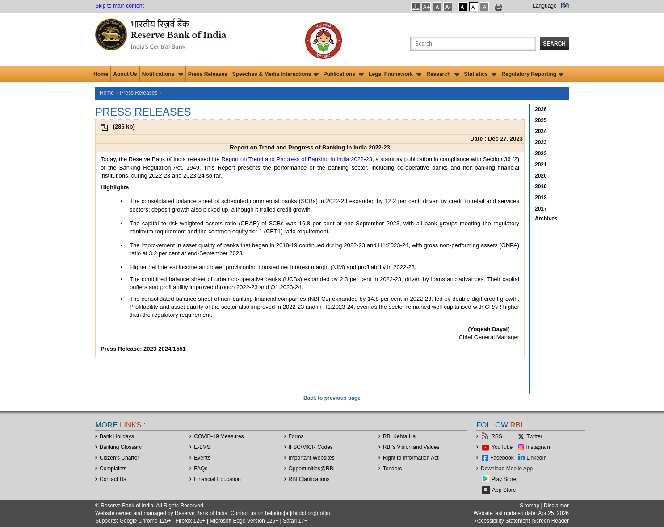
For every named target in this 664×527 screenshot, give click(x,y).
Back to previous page (332, 398)
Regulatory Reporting (532, 74)
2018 (541, 198)
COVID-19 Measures (219, 436)
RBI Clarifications (309, 479)
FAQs (200, 468)
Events (202, 458)
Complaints (113, 468)
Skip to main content (119, 6)
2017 (541, 209)
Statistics (480, 74)
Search (554, 44)
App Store (504, 490)
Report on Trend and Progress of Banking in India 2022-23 (296, 159)
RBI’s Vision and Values (411, 447)
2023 (541, 142)
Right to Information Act (411, 458)
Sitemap (529, 505)
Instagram (538, 447)
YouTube (502, 447)
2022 (541, 153)
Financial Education (217, 479)
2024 (541, 131)
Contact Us (113, 479)
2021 (541, 165)
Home (100, 74)
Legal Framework (395, 74)
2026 (541, 109)
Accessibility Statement (502, 521)
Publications (344, 74)
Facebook (502, 458)
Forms (296, 436)
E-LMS (202, 447)
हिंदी (565, 6)
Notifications (162, 74)
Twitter (534, 436)
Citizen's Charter (119, 458)
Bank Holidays (117, 436)
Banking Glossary (121, 447)
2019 (541, 186)
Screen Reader (551, 521)
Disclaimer (556, 505)
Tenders (392, 468)
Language (544, 6)
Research (442, 74)
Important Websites (312, 458)
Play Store (504, 479)
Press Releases (207, 74)
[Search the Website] (473, 44)
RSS (496, 436)
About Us (125, 74)
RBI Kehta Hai (400, 436)
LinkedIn (536, 458)
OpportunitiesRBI (312, 468)
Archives (546, 219)
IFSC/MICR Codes (311, 447)
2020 (541, 176)
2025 (541, 120)
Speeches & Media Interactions (275, 74)
